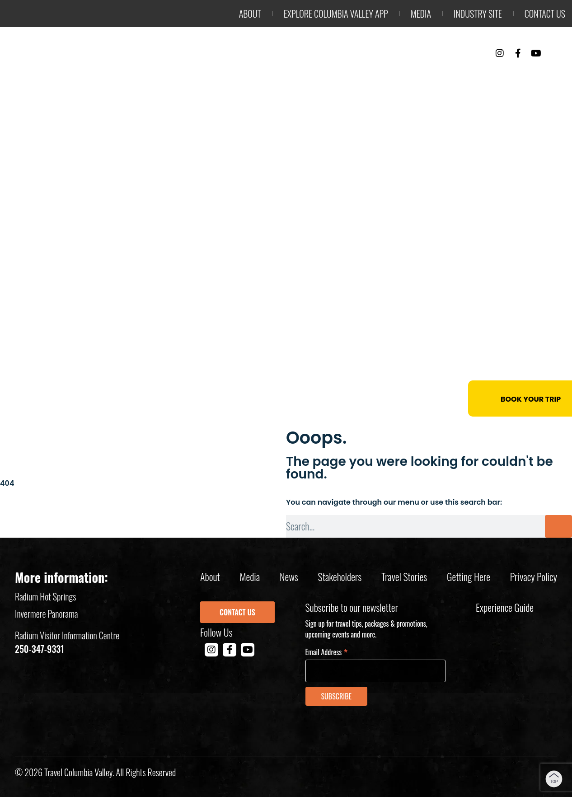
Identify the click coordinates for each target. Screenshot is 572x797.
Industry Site (478, 13)
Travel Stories (404, 576)
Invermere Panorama (46, 613)
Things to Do (340, 77)
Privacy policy (533, 576)
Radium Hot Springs (45, 596)
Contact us (545, 13)
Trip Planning (521, 77)
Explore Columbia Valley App (336, 13)
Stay (403, 77)
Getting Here (468, 576)
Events (451, 77)
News (289, 576)
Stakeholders (340, 576)
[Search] (558, 526)
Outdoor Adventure (241, 77)
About (250, 13)
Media (421, 13)
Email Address (326, 651)
